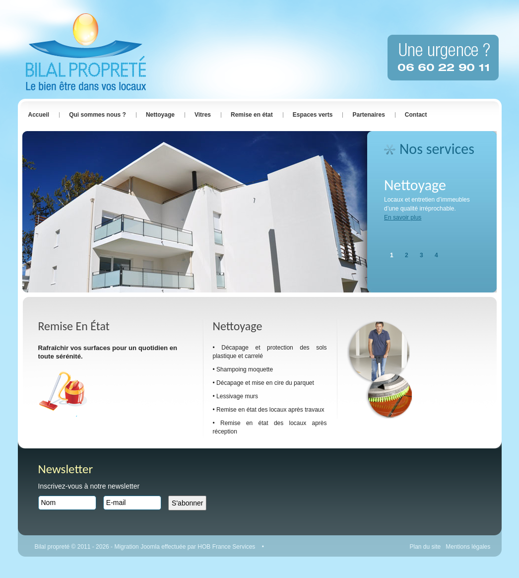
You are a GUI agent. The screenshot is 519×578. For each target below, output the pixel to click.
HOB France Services (227, 546)
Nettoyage (160, 114)
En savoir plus (402, 217)
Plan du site (425, 546)
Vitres (203, 114)
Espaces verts (313, 114)
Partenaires (368, 114)
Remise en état (252, 114)
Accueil (39, 114)
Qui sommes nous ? (97, 114)
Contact (416, 114)
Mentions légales (468, 546)
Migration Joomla (137, 546)
